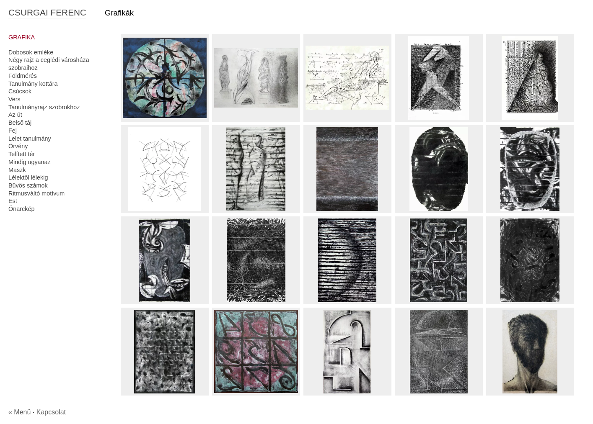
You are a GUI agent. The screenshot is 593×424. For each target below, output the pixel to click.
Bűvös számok (28, 185)
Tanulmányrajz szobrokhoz (44, 107)
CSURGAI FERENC (47, 12)
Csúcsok (19, 91)
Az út (15, 114)
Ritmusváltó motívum (36, 193)
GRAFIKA (21, 37)
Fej (12, 130)
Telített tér (21, 154)
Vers (14, 99)
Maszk (17, 170)
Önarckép (21, 209)
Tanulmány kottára (33, 83)
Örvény (18, 146)
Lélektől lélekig (28, 177)
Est (12, 201)
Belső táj (19, 122)
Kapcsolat (51, 412)
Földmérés (22, 75)
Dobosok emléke (30, 52)
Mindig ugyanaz (29, 162)
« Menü (19, 412)
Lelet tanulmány (29, 138)
